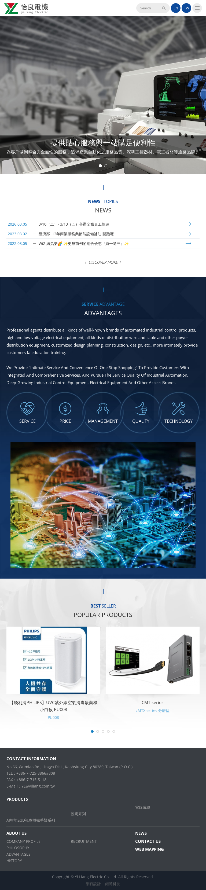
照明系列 (78, 813)
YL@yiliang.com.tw (38, 786)
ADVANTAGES (18, 854)
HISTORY (14, 860)
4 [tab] (108, 731)
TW (186, 8)
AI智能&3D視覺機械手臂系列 (30, 820)
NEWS (141, 833)
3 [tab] (103, 731)
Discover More (103, 262)
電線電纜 (142, 807)
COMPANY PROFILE (23, 841)
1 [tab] (100, 165)
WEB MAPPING (149, 849)
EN (176, 8)
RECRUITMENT (84, 841)
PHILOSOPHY (17, 847)
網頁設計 (93, 883)
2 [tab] (105, 165)
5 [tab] (113, 731)
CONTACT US (148, 841)
